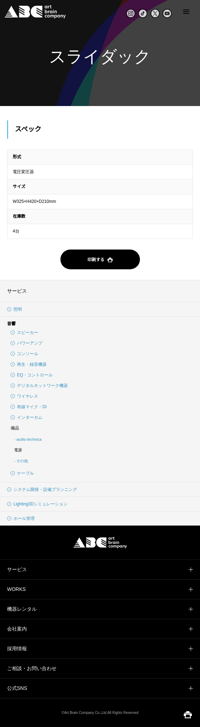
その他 (22, 461)
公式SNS (17, 688)
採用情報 (17, 648)
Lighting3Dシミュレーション (37, 504)
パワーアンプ (26, 343)
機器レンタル (22, 609)
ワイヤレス (24, 396)
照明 (14, 309)
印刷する (99, 260)
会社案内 (17, 629)
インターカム (26, 417)
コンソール (24, 354)
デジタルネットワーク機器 (39, 385)
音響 (11, 323)
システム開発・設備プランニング (42, 489)
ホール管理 (21, 518)
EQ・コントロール (32, 375)
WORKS (16, 589)
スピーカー (24, 332)
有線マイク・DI (29, 407)
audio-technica (29, 439)
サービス (17, 291)
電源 (18, 450)
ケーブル (22, 473)
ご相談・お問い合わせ (32, 668)
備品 (15, 428)
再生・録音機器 (29, 364)
